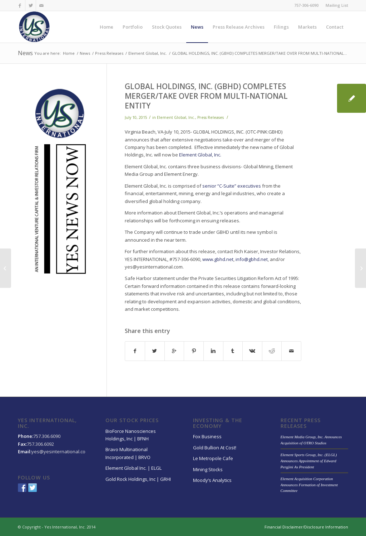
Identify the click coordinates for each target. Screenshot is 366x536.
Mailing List (337, 5)
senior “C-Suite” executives (231, 186)
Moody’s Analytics (212, 480)
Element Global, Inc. (147, 53)
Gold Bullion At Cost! (214, 447)
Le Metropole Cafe (213, 458)
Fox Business (207, 436)
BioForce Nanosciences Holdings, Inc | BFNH (130, 435)
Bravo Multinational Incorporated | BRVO (127, 453)
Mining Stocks (208, 469)
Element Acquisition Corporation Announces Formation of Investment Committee (309, 485)
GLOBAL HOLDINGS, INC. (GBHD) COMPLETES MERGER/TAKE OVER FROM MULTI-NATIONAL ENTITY (206, 96)
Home (69, 53)
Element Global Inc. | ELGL (133, 468)
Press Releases (109, 53)
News (25, 53)
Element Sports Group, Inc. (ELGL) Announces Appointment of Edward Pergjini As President (309, 461)
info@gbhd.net (252, 259)
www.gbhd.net (217, 259)
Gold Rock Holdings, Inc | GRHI (138, 479)
